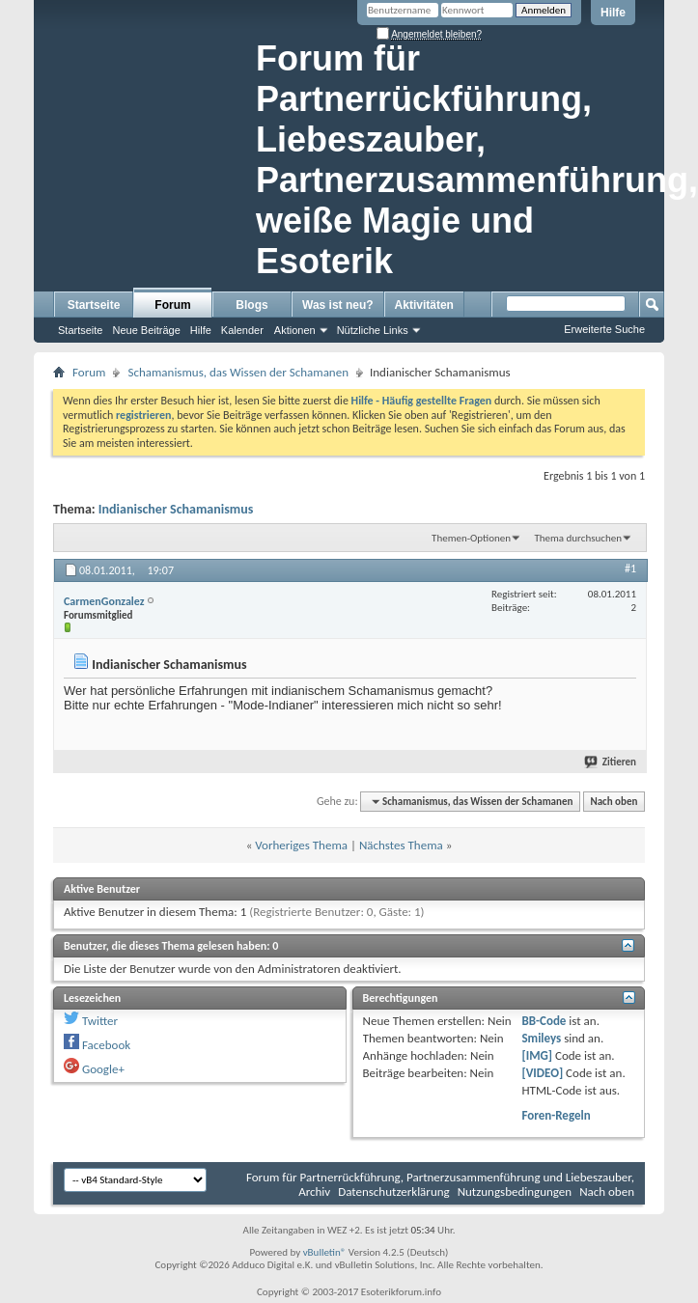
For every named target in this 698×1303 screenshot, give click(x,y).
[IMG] (536, 1055)
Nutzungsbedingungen (515, 1191)
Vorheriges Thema (301, 845)
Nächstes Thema (401, 845)
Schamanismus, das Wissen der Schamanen (238, 372)
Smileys (541, 1038)
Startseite (94, 305)
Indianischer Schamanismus (175, 509)
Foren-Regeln (555, 1115)
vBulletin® (325, 1252)
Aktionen (295, 330)
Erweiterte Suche (604, 329)
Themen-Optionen (471, 538)
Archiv (314, 1191)
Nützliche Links (372, 330)
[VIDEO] (542, 1073)
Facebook (106, 1045)
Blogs (251, 305)
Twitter (100, 1020)
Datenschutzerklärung (394, 1191)
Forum (172, 305)
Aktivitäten (424, 305)
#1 (630, 568)
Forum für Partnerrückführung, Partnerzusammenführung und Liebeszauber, (440, 1177)
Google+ (103, 1069)
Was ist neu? (338, 305)
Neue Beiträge (146, 330)
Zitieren (611, 762)
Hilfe (613, 12)
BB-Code (543, 1020)
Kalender (242, 330)
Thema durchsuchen (578, 538)
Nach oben (613, 801)
